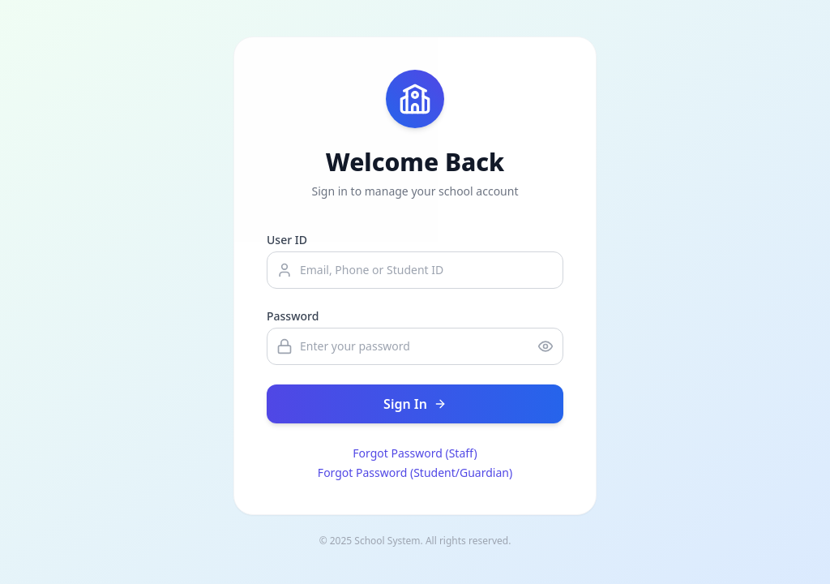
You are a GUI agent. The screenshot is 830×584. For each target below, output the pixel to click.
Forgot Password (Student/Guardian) (415, 472)
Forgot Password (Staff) (415, 453)
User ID (287, 239)
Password (293, 316)
